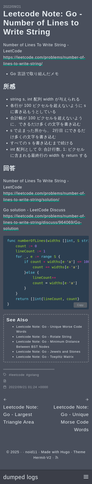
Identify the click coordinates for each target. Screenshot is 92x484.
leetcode (18, 375)
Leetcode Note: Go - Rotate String (43, 336)
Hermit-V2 (42, 458)
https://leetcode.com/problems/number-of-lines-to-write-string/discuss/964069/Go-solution (44, 222)
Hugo (65, 452)
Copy (80, 305)
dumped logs (20, 477)
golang (33, 375)
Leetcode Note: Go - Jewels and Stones (48, 351)
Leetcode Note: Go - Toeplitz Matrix (45, 357)
